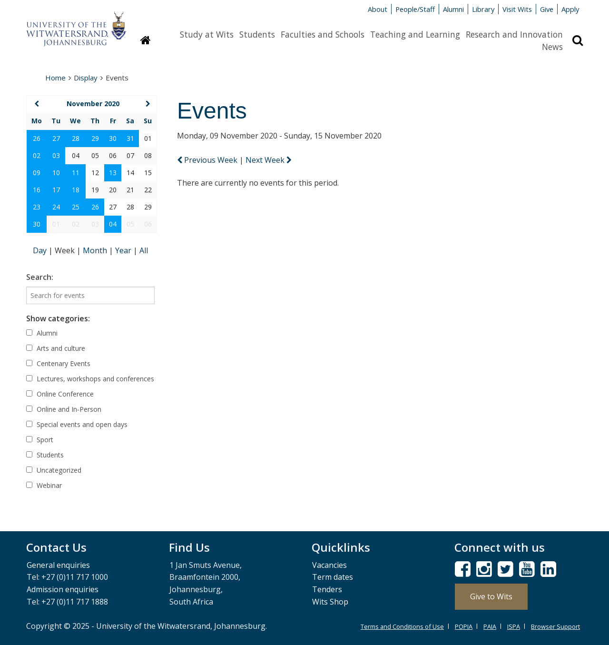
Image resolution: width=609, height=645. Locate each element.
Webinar (44, 485)
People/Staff (415, 9)
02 (36, 155)
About (377, 9)
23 (36, 206)
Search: (39, 277)
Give (546, 9)
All (143, 250)
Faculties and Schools (322, 34)
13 (113, 172)
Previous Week (208, 160)
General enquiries (58, 565)
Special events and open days (77, 424)
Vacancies (329, 565)
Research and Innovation (514, 34)
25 (75, 206)
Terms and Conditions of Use (402, 626)
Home (55, 77)
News (552, 46)
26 (36, 138)
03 (56, 155)
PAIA (489, 626)
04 (113, 223)
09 (36, 172)
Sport (39, 439)
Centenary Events (58, 363)
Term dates (332, 577)
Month (96, 250)
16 (36, 189)
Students (257, 34)
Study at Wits (207, 34)
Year (124, 250)
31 (130, 138)
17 (56, 189)
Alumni (453, 9)
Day (41, 250)
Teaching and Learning (415, 34)
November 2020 (93, 103)
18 (75, 189)
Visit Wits (517, 9)
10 (56, 172)
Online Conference (60, 393)
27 (56, 138)
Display (86, 77)
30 (113, 138)
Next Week (269, 160)
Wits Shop (330, 601)
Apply (570, 9)
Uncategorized (53, 470)
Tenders (327, 589)
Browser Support (555, 626)
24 (56, 206)
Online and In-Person (63, 409)
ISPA (513, 626)
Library (483, 9)
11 (75, 172)
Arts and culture (55, 348)
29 (95, 138)
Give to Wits (491, 596)
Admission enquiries (62, 589)
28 (75, 138)
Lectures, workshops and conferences (90, 378)
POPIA (463, 626)
